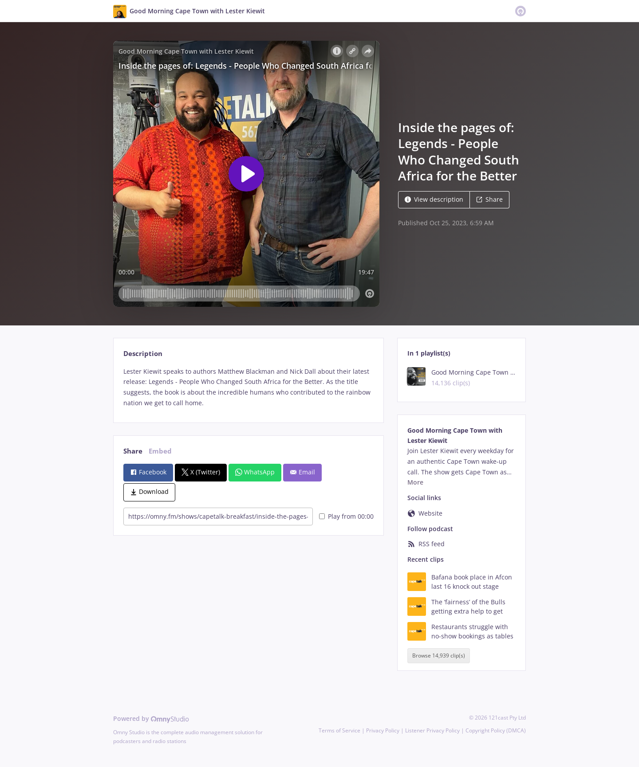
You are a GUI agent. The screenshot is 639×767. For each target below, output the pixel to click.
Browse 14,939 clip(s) (438, 655)
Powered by (151, 718)
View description (434, 199)
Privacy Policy (382, 730)
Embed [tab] (160, 451)
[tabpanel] (248, 387)
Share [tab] (132, 451)
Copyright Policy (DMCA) (495, 730)
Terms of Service (339, 730)
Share (489, 199)
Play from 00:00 (346, 516)
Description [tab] (142, 353)
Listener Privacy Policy (432, 730)
